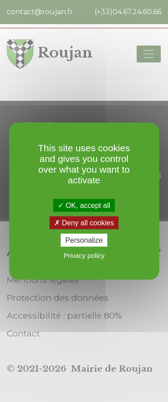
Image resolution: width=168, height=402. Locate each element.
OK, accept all (84, 205)
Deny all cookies (84, 222)
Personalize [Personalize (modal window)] (84, 240)
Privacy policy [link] (84, 255)
